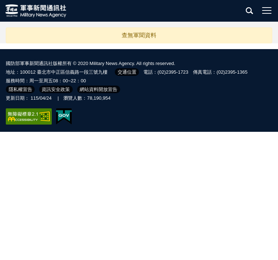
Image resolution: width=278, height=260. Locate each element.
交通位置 (127, 72)
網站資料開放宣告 (98, 89)
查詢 (249, 10)
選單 (266, 10)
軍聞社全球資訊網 (36, 10)
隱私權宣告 (20, 89)
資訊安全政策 (56, 89)
